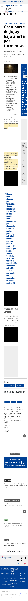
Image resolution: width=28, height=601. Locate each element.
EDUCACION (13, 578)
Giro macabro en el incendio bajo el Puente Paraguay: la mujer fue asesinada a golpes (15, 485)
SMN (16, 119)
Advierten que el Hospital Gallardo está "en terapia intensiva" (15, 544)
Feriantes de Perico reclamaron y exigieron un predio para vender (13, 504)
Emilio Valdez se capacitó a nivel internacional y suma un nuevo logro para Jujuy (14, 525)
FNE (7, 581)
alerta (12, 385)
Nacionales (4, 576)
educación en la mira (15, 453)
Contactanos (23, 581)
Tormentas (20, 385)
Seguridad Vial (14, 402)
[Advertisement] (14, 361)
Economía (10, 2)
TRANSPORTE (13, 581)
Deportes (16, 2)
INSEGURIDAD (13, 583)
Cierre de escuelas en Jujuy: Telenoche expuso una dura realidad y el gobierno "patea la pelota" (15, 466)
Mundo (3, 578)
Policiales (22, 2)
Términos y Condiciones (5, 591)
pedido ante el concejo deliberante (12, 500)
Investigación (8, 480)
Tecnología (8, 584)
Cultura (8, 578)
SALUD (12, 586)
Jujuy (6, 385)
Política (4, 2)
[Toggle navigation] (2, 7)
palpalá (6, 540)
